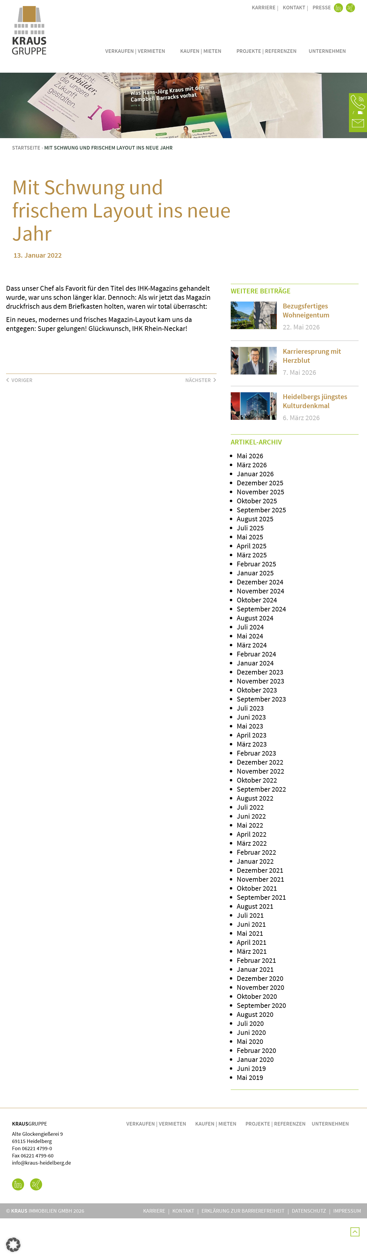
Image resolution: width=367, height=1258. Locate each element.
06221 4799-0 (37, 1187)
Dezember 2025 (260, 522)
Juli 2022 (250, 846)
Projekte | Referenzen (266, 50)
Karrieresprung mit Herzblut (312, 395)
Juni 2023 (251, 756)
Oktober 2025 (257, 540)
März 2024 (252, 684)
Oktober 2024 (257, 639)
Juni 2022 (251, 855)
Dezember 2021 (260, 909)
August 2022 (255, 837)
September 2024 (261, 648)
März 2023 (252, 783)
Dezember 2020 (260, 1018)
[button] (358, 102)
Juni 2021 (251, 964)
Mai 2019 (250, 1117)
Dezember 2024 (260, 621)
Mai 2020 (250, 1081)
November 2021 (260, 918)
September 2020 (261, 1045)
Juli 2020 (250, 1063)
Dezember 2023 (260, 711)
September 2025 (261, 549)
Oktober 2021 (257, 927)
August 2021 (255, 945)
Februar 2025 (256, 603)
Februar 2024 (256, 693)
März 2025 (252, 594)
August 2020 (255, 1054)
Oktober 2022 (257, 819)
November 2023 (260, 720)
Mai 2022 (250, 864)
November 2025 (260, 531)
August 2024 (255, 657)
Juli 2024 (250, 666)
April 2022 (252, 873)
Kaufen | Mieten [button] (202, 50)
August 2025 (255, 558)
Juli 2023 (250, 747)
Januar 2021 (255, 1009)
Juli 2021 (250, 954)
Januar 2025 (255, 612)
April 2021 (252, 982)
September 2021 (261, 936)
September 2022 (261, 828)
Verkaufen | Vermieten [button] (136, 50)
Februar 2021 (256, 1000)
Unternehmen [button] (329, 50)
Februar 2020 (256, 1090)
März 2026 (252, 504)
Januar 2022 (255, 900)
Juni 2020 (251, 1072)
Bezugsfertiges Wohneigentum (306, 350)
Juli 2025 (250, 567)
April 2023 (252, 774)
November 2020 (260, 1027)
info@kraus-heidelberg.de (41, 1202)
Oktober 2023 (257, 729)
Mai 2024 (250, 675)
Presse (322, 7)
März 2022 (252, 882)
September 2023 (261, 738)
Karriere (264, 7)
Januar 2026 (255, 513)
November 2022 (260, 810)
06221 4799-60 (37, 1195)
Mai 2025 (250, 576)
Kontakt (294, 7)
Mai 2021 (250, 973)
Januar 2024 (255, 702)
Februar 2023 (256, 792)
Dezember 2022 (260, 801)
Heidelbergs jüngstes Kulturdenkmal (315, 441)
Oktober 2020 (257, 1036)
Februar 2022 (256, 891)
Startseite (26, 187)
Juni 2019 (251, 1108)
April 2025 (252, 585)
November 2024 (260, 630)
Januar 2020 (255, 1099)
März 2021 (252, 991)
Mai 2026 (250, 495)
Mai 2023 (250, 765)
